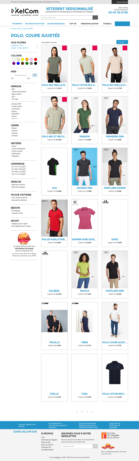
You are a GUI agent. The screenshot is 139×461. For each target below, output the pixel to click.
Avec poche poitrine (19, 198)
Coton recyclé (17, 151)
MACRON (15, 114)
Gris (31, 63)
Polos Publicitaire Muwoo (55, 239)
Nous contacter (120, 2)
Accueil (13, 29)
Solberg (54, 291)
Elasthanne (16, 154)
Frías (84, 342)
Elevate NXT (16, 104)
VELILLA (15, 119)
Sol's (13, 97)
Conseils (108, 24)
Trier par (122, 42)
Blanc (13, 59)
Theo (84, 394)
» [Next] (92, 411)
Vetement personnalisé (69, 8)
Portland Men (115, 291)
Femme (15, 131)
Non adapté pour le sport (21, 226)
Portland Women (115, 188)
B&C (13, 89)
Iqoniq (14, 111)
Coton (14, 146)
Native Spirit (16, 94)
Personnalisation (91, 24)
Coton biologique (18, 149)
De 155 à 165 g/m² (19, 167)
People (84, 291)
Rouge (35, 59)
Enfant (14, 128)
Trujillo (54, 342)
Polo (19, 29)
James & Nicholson (19, 92)
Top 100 (73, 24)
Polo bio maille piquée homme (115, 85)
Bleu (18, 63)
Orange (27, 59)
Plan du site (45, 442)
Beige (18, 59)
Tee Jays (15, 99)
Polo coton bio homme (85, 85)
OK (35, 75)
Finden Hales (17, 106)
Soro (114, 239)
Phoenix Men (84, 188)
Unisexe (15, 136)
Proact (14, 116)
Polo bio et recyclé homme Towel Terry (55, 136)
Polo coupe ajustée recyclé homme (115, 342)
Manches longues (18, 187)
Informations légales (49, 440)
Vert (27, 63)
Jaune (22, 59)
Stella (54, 394)
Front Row (16, 109)
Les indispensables (56, 24)
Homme (15, 133)
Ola (54, 188)
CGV (43, 437)
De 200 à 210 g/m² (19, 172)
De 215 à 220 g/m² (19, 174)
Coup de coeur (17, 213)
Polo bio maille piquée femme (55, 85)
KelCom (58, 457)
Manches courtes (18, 185)
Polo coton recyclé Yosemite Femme (115, 394)
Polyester (15, 156)
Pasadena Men (115, 136)
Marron (22, 63)
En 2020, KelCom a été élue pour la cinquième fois (24, 248)
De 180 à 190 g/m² (19, 169)
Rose (31, 59)
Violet (13, 63)
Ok (95, 446)
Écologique (16, 211)
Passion (84, 136)
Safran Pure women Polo (85, 239)
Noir (35, 63)
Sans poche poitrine (19, 200)
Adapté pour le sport (20, 224)
